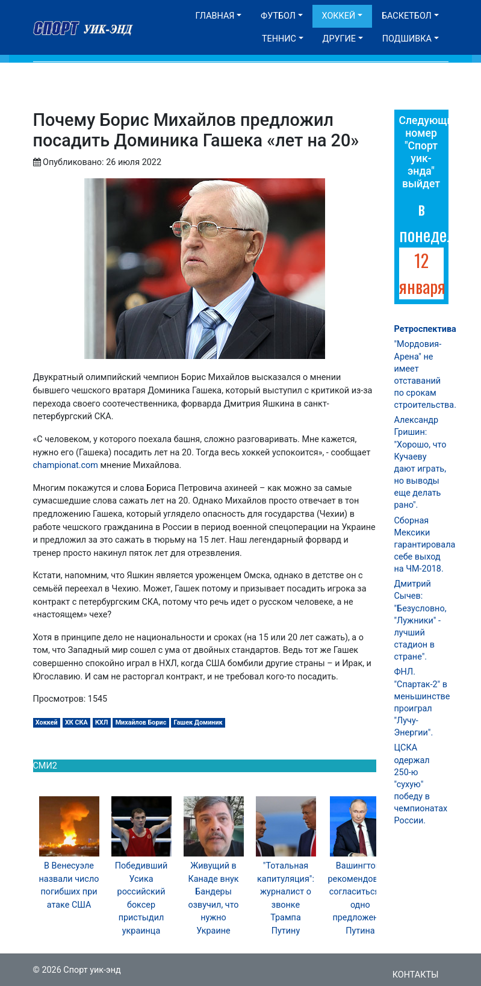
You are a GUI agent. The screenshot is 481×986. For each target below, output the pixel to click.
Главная (215, 16)
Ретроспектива (425, 329)
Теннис (279, 39)
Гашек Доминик (197, 722)
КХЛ (101, 722)
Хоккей (339, 16)
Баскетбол (407, 16)
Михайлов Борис (141, 722)
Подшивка (407, 39)
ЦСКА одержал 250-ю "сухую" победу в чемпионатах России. (421, 784)
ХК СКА (76, 722)
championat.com (65, 465)
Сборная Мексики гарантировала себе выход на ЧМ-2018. (425, 545)
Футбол (278, 16)
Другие (339, 39)
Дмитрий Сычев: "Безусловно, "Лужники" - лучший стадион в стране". (420, 620)
